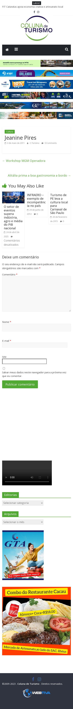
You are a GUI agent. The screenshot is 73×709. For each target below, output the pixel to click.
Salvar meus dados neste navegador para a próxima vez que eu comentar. (34, 374)
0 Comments (49, 143)
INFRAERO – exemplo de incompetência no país (36, 200)
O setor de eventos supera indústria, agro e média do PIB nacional (13, 217)
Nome (6, 322)
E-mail (6, 340)
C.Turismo (35, 143)
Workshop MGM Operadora (23, 161)
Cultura (9, 131)
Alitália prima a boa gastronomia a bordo (39, 175)
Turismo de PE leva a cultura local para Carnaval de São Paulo (59, 204)
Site (4, 356)
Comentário (9, 274)
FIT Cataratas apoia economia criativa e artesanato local (32, 6)
